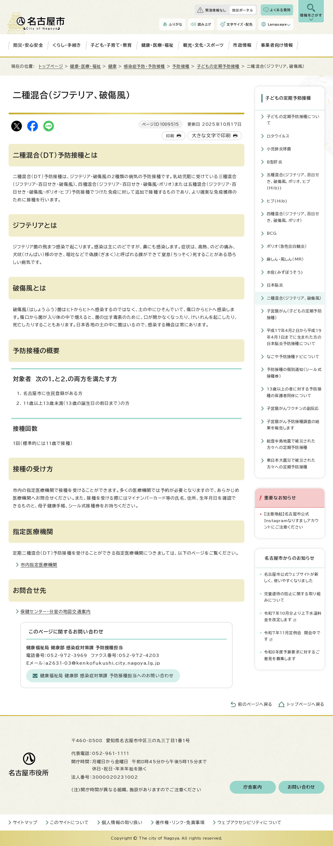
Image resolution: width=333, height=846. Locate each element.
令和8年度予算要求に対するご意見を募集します (292, 655)
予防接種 (181, 66)
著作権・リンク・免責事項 (180, 822)
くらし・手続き (67, 45)
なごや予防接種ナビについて (293, 356)
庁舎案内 (253, 787)
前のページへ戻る (255, 704)
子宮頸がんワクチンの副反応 (293, 408)
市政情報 (242, 45)
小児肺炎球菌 (279, 149)
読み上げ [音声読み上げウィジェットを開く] (204, 24)
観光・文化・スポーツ (203, 45)
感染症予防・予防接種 (144, 66)
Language (277, 24)
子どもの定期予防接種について (293, 119)
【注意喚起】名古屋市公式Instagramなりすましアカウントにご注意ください (291, 520)
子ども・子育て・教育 (111, 45)
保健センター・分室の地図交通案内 (56, 611)
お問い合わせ (301, 787)
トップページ (51, 66)
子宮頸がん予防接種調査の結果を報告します (293, 424)
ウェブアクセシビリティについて (249, 822)
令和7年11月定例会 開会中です (292, 635)
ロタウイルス (278, 136)
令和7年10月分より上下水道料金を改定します (293, 616)
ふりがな (175, 24)
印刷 (170, 136)
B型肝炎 (274, 161)
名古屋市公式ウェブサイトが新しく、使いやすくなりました (291, 577)
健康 (112, 66)
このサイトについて (69, 822)
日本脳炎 (275, 285)
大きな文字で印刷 (211, 135)
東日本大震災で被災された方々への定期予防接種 (291, 463)
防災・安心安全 (28, 45)
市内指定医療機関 (39, 565)
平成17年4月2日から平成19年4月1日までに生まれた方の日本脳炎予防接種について (294, 336)
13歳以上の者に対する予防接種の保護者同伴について (294, 392)
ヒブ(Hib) (277, 200)
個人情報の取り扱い (122, 822)
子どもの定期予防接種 (218, 66)
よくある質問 (280, 9)
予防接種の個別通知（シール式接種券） (294, 372)
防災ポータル (242, 10)
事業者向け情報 (277, 45)
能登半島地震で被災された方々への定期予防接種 (291, 443)
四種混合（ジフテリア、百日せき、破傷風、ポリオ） (293, 217)
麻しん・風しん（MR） (285, 259)
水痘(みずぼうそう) (285, 272)
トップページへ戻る (305, 704)
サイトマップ (25, 822)
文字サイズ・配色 (239, 24)
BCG (272, 233)
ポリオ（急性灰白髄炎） (287, 246)
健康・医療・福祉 (157, 45)
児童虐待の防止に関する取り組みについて (292, 596)
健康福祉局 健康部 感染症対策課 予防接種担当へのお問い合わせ (107, 675)
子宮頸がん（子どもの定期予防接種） (294, 314)
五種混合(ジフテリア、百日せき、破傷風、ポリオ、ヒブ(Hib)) (293, 181)
